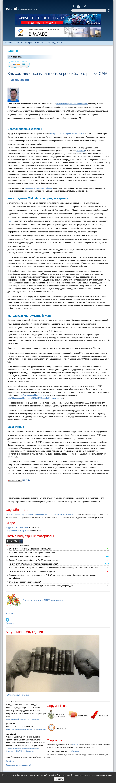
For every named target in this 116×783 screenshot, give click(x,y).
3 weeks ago (30, 751)
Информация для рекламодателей (18, 765)
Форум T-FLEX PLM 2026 (17, 528)
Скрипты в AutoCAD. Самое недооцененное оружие (32, 571)
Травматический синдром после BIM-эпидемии (29, 556)
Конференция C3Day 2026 (17, 530)
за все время (23, 545)
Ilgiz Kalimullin (10, 724)
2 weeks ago (34, 719)
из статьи (80, 151)
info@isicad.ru (74, 751)
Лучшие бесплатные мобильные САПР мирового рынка (33, 560)
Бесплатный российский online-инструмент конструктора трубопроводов (41, 586)
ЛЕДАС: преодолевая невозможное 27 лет (21, 729)
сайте (10, 221)
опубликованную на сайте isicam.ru (72, 104)
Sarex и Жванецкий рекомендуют (17, 719)
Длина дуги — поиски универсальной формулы (30, 549)
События (39, 43)
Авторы (28, 43)
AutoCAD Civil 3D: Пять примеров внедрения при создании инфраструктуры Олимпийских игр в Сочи (53, 568)
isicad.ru (75, 745)
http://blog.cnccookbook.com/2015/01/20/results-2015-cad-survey (35, 398)
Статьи (18, 43)
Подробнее (10, 761)
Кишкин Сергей (11, 702)
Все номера (11, 614)
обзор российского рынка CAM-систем (67, 133)
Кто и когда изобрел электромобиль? (25, 582)
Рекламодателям (54, 43)
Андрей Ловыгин (19, 79)
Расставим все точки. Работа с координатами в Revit (32, 552)
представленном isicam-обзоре (38, 188)
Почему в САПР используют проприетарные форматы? (33, 564)
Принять (59, 779)
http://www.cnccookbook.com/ (31, 395)
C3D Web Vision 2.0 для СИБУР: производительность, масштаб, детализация (40, 514)
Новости (8, 43)
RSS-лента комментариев (17, 695)
